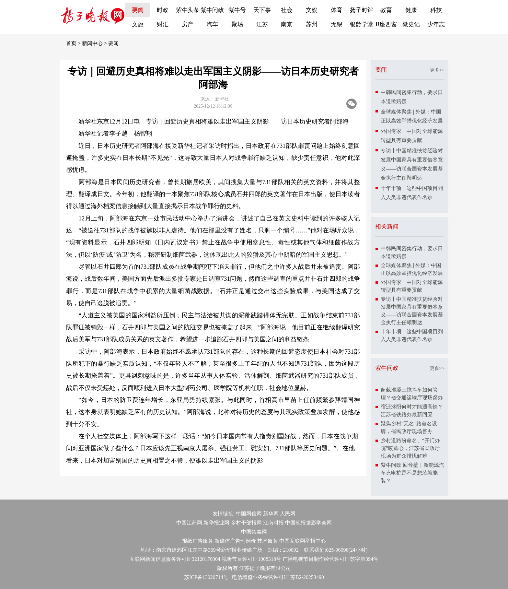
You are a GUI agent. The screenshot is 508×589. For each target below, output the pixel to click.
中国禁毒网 (254, 532)
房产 (187, 24)
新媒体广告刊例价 (235, 541)
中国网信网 (249, 513)
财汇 (162, 24)
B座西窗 (386, 24)
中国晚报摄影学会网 (308, 522)
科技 (436, 10)
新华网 (271, 513)
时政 (162, 10)
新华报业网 (216, 522)
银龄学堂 (361, 24)
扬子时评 (361, 10)
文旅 (138, 24)
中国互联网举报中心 (302, 541)
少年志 (436, 24)
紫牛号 (237, 10)
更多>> (437, 70)
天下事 (262, 10)
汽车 (212, 24)
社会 (287, 10)
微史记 (411, 24)
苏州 (312, 24)
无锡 (336, 24)
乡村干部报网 (246, 522)
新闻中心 (92, 43)
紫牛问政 (212, 10)
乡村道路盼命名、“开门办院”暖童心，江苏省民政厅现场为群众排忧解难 (410, 448)
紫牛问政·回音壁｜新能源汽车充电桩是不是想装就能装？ (412, 472)
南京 (287, 24)
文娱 (312, 10)
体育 (336, 10)
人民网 (287, 513)
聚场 (237, 24)
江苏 (262, 24)
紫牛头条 (187, 10)
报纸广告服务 (197, 541)
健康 (411, 10)
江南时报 (273, 522)
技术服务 (267, 541)
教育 (386, 10)
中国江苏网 (189, 522)
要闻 (138, 10)
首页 (71, 43)
